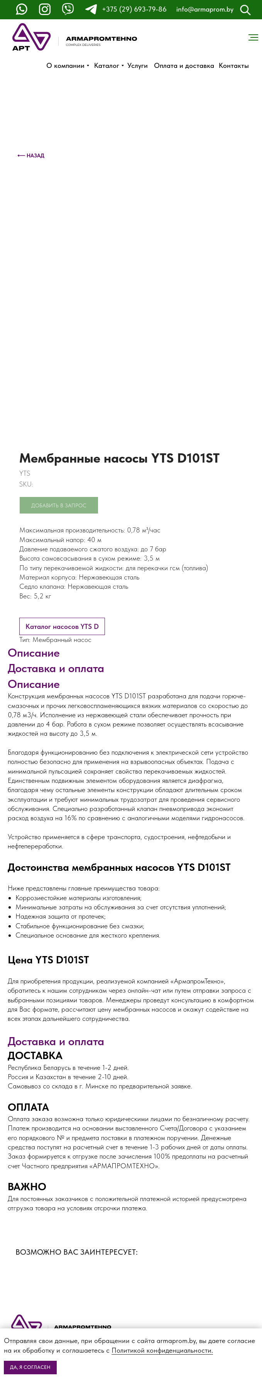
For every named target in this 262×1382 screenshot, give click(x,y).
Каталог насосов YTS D (62, 626)
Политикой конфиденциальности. (162, 1350)
